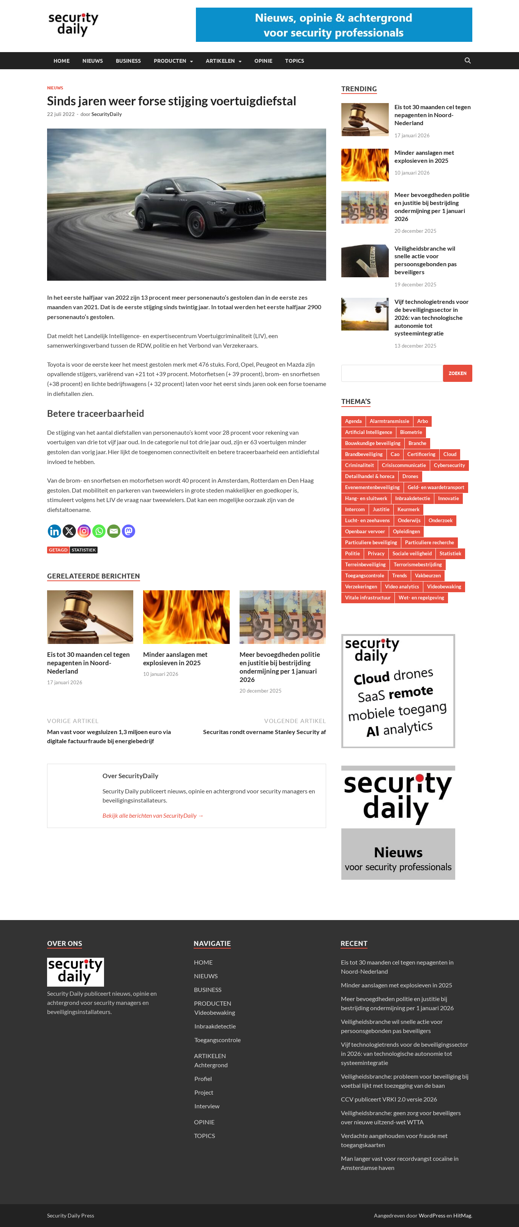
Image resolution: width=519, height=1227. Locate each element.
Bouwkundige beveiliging (373, 443)
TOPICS (294, 61)
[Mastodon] (128, 531)
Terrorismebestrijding (418, 564)
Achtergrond (211, 1064)
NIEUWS (92, 61)
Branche (417, 443)
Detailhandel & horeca (369, 476)
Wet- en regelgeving (421, 597)
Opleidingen (406, 531)
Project (203, 1092)
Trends (399, 575)
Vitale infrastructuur (368, 597)
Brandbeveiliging (364, 454)
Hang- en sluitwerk (366, 498)
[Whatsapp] (99, 531)
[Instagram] (84, 531)
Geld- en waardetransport (436, 487)
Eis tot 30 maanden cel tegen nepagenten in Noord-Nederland (88, 662)
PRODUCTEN (170, 61)
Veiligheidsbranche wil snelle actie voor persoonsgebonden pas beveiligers (425, 260)
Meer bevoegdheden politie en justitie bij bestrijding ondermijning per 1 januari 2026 (280, 666)
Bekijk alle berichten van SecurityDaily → (153, 815)
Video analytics (402, 586)
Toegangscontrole (364, 575)
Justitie (381, 509)
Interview (206, 1105)
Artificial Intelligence (368, 432)
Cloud (449, 454)
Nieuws (55, 88)
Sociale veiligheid (412, 553)
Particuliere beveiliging (371, 542)
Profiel (203, 1078)
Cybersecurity (449, 465)
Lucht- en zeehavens (367, 520)
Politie (352, 553)
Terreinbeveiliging (365, 564)
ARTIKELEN (220, 61)
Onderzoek (441, 520)
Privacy (376, 553)
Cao (395, 454)
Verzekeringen (361, 586)
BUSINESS (128, 61)
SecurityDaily (106, 114)
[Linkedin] (54, 531)
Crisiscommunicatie (404, 465)
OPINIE (263, 61)
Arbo (422, 421)
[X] (69, 531)
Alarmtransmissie (389, 421)
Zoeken (458, 373)
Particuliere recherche (429, 542)
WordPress (432, 1215)
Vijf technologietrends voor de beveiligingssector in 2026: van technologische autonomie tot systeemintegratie (431, 317)
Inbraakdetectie (412, 498)
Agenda (353, 421)
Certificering (421, 454)
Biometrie (411, 432)
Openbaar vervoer (365, 531)
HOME (61, 61)
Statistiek (84, 550)
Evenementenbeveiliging (372, 487)
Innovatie (448, 498)
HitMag (462, 1215)
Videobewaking (444, 586)
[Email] (113, 531)
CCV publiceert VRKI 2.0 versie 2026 (389, 1099)
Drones (410, 476)
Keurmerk (409, 509)
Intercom (355, 509)
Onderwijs (409, 520)
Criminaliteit (359, 465)
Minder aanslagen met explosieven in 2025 (175, 658)
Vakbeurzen (428, 575)
